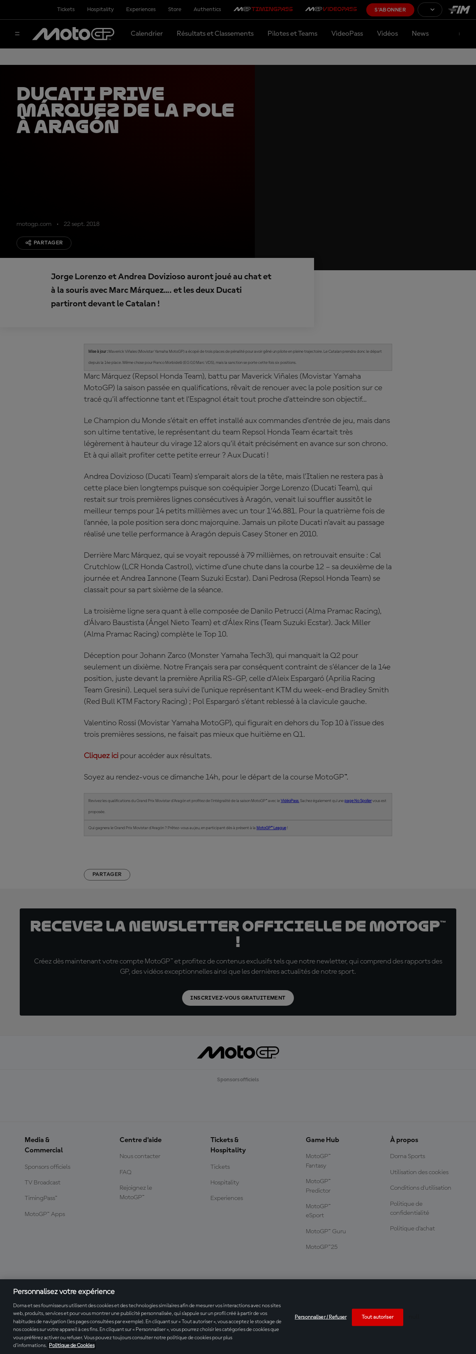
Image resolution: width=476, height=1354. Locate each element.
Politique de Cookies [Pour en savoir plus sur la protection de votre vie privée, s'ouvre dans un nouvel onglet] (72, 1345)
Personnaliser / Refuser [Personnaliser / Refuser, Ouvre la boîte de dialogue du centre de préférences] (321, 1317)
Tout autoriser (377, 1317)
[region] (238, 1316)
